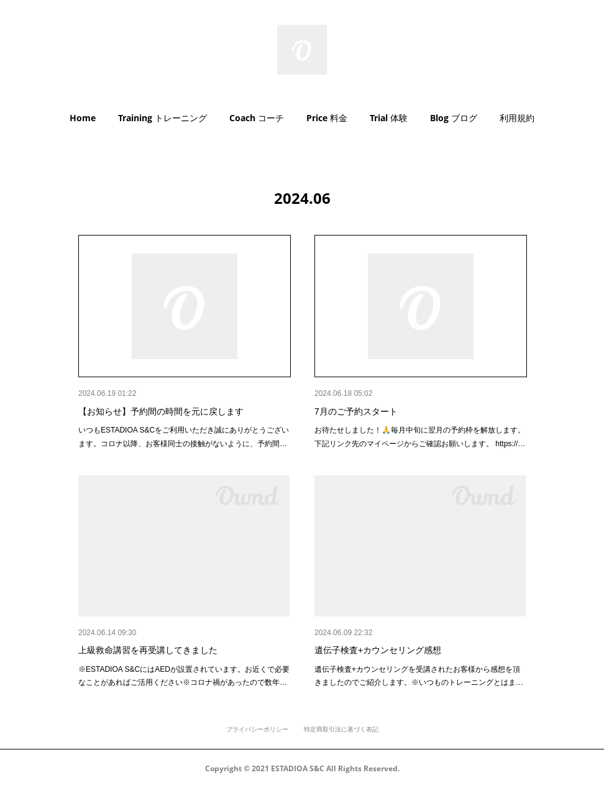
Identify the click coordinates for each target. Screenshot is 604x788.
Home (83, 118)
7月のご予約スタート (356, 411)
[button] (83, 118)
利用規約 (517, 118)
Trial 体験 (389, 118)
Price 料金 (326, 118)
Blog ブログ (453, 118)
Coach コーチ (256, 118)
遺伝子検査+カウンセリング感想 (377, 650)
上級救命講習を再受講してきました (147, 650)
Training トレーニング (162, 118)
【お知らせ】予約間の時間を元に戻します (161, 411)
